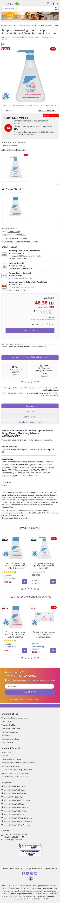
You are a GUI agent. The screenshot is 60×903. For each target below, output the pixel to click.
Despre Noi (6, 752)
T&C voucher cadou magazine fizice (16, 769)
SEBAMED (12, 228)
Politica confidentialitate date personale (18, 762)
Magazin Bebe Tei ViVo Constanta (16, 818)
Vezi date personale (24, 699)
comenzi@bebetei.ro (13, 839)
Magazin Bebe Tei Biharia (13, 786)
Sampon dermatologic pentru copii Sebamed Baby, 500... (44, 565)
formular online (21, 776)
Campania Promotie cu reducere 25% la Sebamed (31, 122)
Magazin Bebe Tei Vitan (12, 814)
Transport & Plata (8, 725)
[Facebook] (23, 873)
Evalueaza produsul (9, 145)
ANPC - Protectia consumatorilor (15, 773)
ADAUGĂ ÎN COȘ (30, 330)
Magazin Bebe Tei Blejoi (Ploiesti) (16, 821)
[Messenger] (27, 873)
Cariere (4, 755)
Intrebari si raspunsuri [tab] (30, 422)
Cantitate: (34, 324)
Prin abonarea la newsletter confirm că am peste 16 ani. (31, 680)
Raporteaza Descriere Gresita (17, 518)
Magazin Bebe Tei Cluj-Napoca (15, 825)
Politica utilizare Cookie (11, 759)
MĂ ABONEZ (30, 692)
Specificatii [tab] (29, 411)
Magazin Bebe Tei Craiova (13, 793)
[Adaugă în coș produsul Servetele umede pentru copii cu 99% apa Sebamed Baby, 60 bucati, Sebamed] (53, 650)
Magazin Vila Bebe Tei (11, 797)
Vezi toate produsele (46, 110)
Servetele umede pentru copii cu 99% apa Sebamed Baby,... (44, 634)
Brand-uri (5, 735)
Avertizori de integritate (11, 766)
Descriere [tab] (30, 406)
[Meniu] (3, 3)
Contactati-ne (7, 742)
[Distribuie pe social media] (3, 44)
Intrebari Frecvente (9, 732)
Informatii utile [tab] (30, 417)
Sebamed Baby (13, 231)
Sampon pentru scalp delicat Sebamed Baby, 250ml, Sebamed (15, 565)
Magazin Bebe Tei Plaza (12, 804)
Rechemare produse (10, 739)
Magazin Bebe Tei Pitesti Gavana (16, 800)
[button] (22, 381)
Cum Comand (7, 721)
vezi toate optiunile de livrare (14, 290)
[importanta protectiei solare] (30, 16)
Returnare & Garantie (10, 728)
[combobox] (30, 8)
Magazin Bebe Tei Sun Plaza (14, 811)
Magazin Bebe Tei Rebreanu (14, 807)
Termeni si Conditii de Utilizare (14, 718)
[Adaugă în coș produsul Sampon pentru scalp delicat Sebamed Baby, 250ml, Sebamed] (24, 581)
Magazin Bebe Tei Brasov (13, 790)
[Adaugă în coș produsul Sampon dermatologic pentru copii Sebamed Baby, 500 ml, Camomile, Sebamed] (53, 581)
